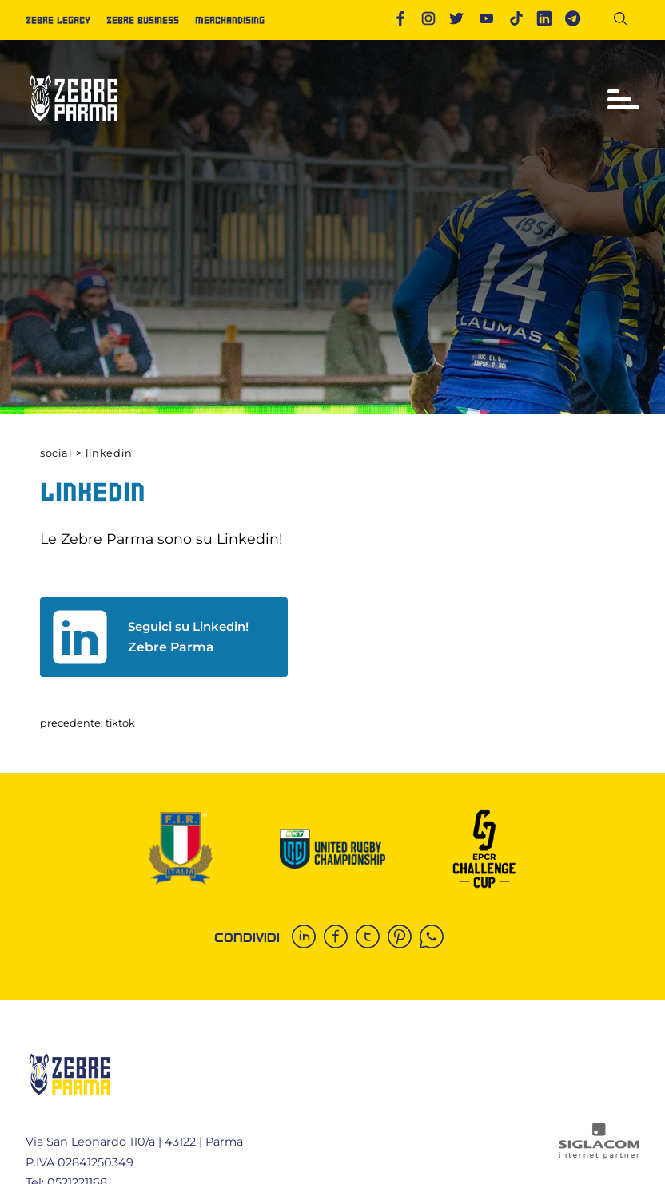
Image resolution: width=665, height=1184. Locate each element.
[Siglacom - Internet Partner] (599, 1154)
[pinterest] (404, 938)
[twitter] (372, 938)
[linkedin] (308, 938)
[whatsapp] (436, 938)
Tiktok (120, 723)
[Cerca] (626, 21)
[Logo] (73, 127)
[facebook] (340, 938)
